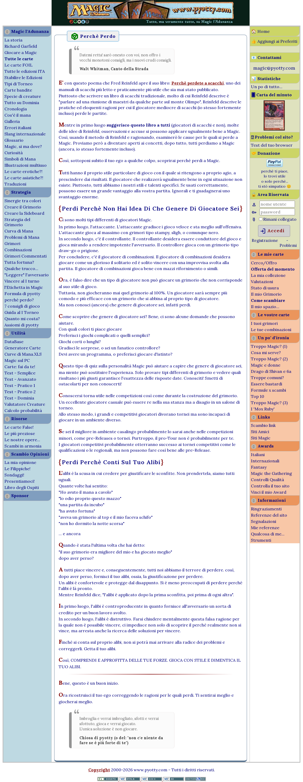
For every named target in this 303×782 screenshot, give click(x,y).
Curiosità (13, 152)
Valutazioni (262, 281)
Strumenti (261, 540)
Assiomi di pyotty (21, 324)
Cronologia (15, 108)
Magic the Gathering (271, 473)
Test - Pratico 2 (20, 391)
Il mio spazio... (265, 306)
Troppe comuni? (267, 377)
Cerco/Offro (264, 262)
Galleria (12, 121)
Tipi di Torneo (18, 83)
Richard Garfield (20, 46)
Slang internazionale (25, 133)
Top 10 (257, 396)
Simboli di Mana (20, 159)
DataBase (13, 341)
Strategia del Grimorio (17, 222)
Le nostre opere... (22, 439)
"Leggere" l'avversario (26, 274)
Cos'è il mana (17, 115)
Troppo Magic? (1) (269, 346)
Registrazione (265, 240)
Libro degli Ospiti (21, 487)
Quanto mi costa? (22, 318)
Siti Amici (260, 431)
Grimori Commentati (25, 256)
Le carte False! (19, 427)
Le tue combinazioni (271, 329)
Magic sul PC (17, 360)
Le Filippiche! (17, 468)
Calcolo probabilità (23, 410)
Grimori (12, 243)
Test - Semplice (19, 372)
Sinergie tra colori (22, 200)
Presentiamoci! (19, 481)
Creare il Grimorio (22, 207)
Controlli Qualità (267, 479)
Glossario (13, 140)
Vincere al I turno (21, 281)
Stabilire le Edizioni (23, 77)
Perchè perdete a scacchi (197, 83)
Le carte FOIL (18, 65)
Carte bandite (18, 90)
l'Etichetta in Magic (23, 287)
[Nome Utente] (277, 204)
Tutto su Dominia (21, 102)
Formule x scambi (268, 390)
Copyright (99, 769)
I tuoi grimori (264, 323)
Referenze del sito (269, 515)
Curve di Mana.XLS (23, 354)
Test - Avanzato (20, 379)
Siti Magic (260, 437)
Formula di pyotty (22, 293)
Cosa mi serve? (266, 352)
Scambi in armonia (22, 446)
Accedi (272, 231)
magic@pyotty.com (274, 68)
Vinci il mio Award (268, 492)
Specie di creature (22, 96)
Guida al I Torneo (21, 312)
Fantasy (259, 467)
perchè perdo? (19, 299)
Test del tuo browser (272, 145)
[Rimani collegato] (260, 219)
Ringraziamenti (266, 508)
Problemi (288, 245)
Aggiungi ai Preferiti (277, 41)
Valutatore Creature (24, 404)
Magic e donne (265, 365)
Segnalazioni (263, 521)
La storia (13, 40)
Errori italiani (17, 127)
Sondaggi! (14, 474)
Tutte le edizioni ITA (24, 71)
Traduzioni (15, 184)
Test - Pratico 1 (19, 385)
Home (263, 31)
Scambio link (263, 425)
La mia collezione (268, 275)
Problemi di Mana (21, 237)
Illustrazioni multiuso (25, 165)
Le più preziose (19, 433)
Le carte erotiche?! (23, 171)
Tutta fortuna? (19, 262)
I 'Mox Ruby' (263, 408)
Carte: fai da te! (19, 366)
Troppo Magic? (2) (269, 358)
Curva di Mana (18, 231)
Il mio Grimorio (266, 294)
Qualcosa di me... (268, 533)
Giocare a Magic (20, 52)
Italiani (258, 454)
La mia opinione (20, 462)
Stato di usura (265, 287)
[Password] (277, 211)
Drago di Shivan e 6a (271, 371)
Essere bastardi (266, 383)
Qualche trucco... (21, 268)
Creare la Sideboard (24, 213)
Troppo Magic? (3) (269, 402)
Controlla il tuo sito (270, 485)
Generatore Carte (22, 347)
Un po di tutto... (266, 86)
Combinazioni (18, 249)
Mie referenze (265, 527)
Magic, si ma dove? (23, 146)
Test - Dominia (19, 398)
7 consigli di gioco (22, 306)
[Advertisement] (15, 12)
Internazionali (265, 460)
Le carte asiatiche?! (23, 177)
